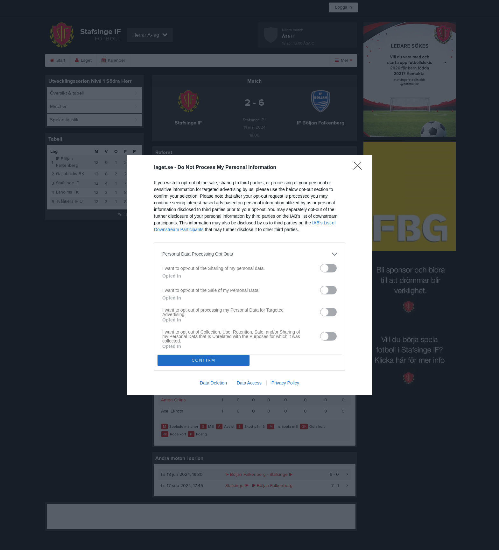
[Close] (360, 168)
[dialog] (249, 275)
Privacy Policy (285, 382)
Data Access (249, 382)
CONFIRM (203, 360)
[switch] (328, 268)
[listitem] (249, 254)
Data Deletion (213, 382)
